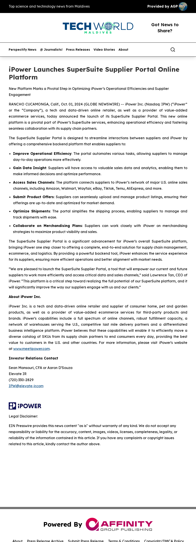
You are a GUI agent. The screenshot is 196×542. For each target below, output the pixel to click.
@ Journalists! (51, 50)
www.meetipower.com (31, 348)
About (123, 50)
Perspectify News (22, 50)
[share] (184, 50)
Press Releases (78, 50)
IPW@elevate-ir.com (26, 386)
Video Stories (104, 50)
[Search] (173, 50)
